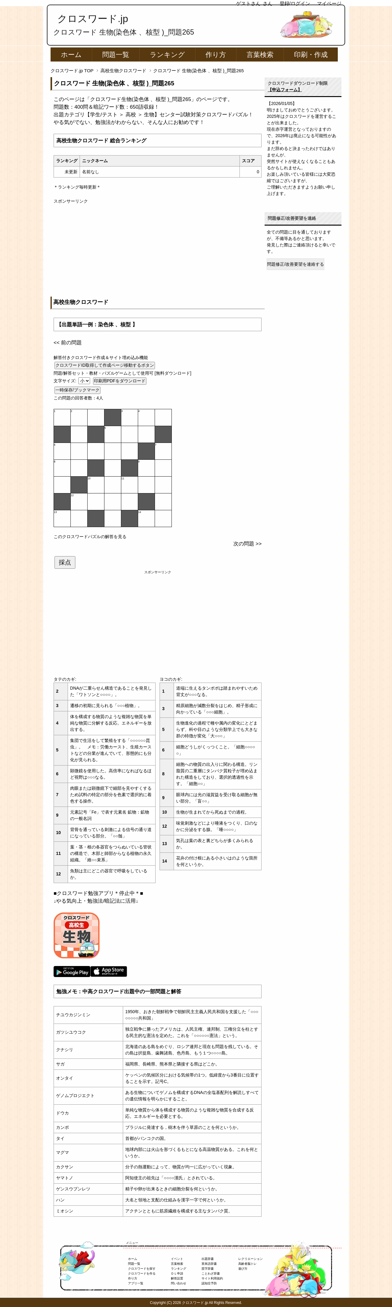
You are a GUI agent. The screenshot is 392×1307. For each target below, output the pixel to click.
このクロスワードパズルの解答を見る (90, 536)
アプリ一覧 (135, 1283)
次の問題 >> (247, 544)
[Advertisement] (158, 247)
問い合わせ (178, 1283)
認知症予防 (209, 1283)
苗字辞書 (208, 1268)
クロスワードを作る (142, 1273)
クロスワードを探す (142, 1268)
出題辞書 (208, 1258)
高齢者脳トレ (247, 1263)
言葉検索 (260, 54)
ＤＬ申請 (177, 1273)
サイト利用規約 (212, 1278)
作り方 (215, 54)
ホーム (71, 54)
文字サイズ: (65, 380)
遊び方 (242, 1268)
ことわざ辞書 (211, 1273)
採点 (65, 562)
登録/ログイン (295, 3)
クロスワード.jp (92, 18)
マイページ (329, 3)
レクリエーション (250, 1258)
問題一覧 (115, 54)
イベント (177, 1258)
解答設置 (177, 1278)
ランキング (167, 54)
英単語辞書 (209, 1263)
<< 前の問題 (68, 343)
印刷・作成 (311, 54)
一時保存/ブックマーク (77, 390)
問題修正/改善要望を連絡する (295, 264)
